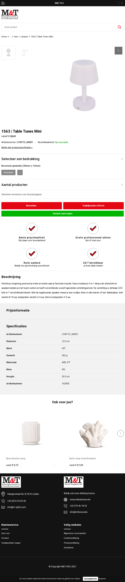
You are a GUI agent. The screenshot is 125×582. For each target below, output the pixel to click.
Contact (5, 538)
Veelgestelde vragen (11, 543)
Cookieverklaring (71, 538)
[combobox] (58, 27)
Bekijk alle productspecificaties (17, 147)
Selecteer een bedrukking (20, 159)
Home (4, 36)
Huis (16, 36)
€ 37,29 (76, 465)
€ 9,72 (12, 465)
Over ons (5, 533)
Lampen (24, 36)
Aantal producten (14, 185)
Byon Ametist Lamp (15, 458)
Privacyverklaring (71, 543)
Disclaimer (69, 547)
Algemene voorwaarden (75, 533)
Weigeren (102, 579)
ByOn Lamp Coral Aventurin (82, 458)
